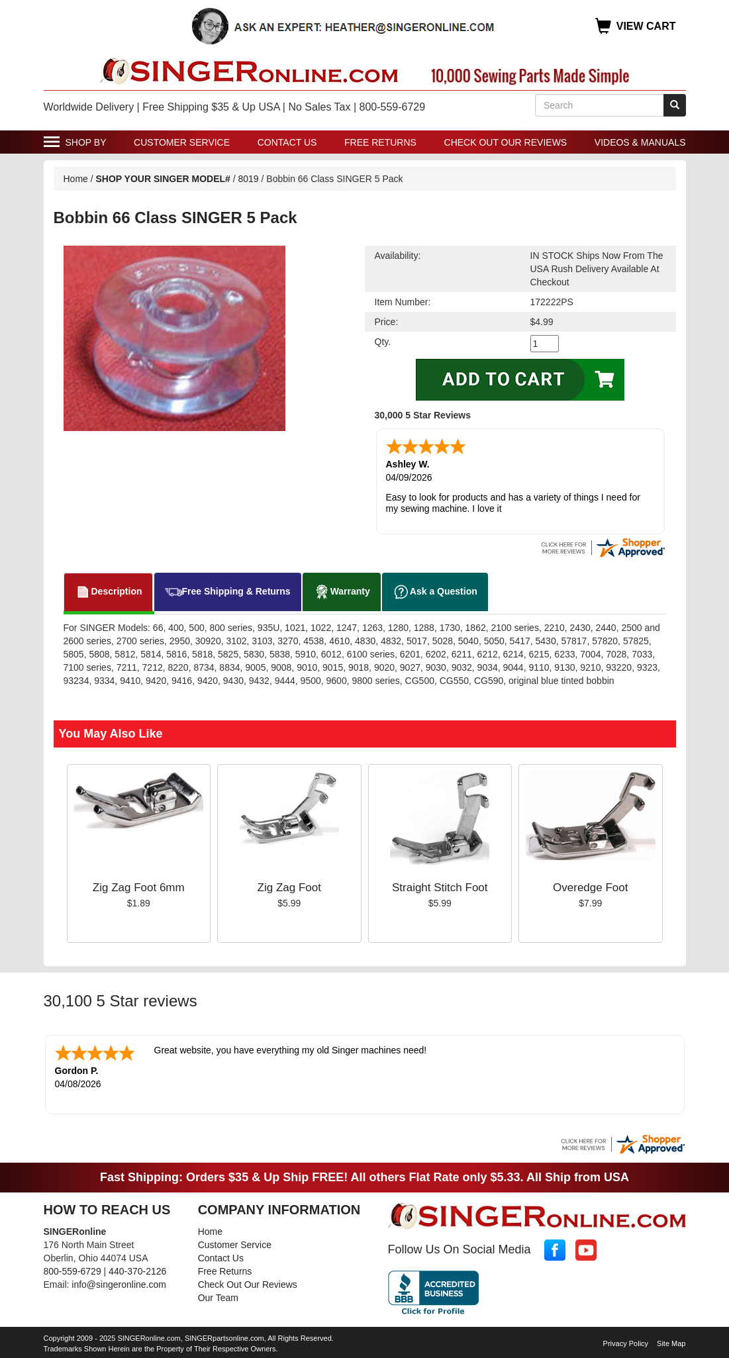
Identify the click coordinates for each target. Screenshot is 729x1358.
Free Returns (380, 142)
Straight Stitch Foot (440, 887)
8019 (248, 178)
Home (76, 178)
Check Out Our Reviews (505, 142)
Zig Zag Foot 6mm (139, 887)
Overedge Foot (590, 887)
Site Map (671, 1343)
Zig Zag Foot (289, 887)
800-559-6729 (72, 1271)
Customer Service (182, 142)
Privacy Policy (625, 1343)
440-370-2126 (137, 1271)
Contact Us (287, 142)
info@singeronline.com (119, 1284)
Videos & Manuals (640, 142)
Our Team (218, 1297)
